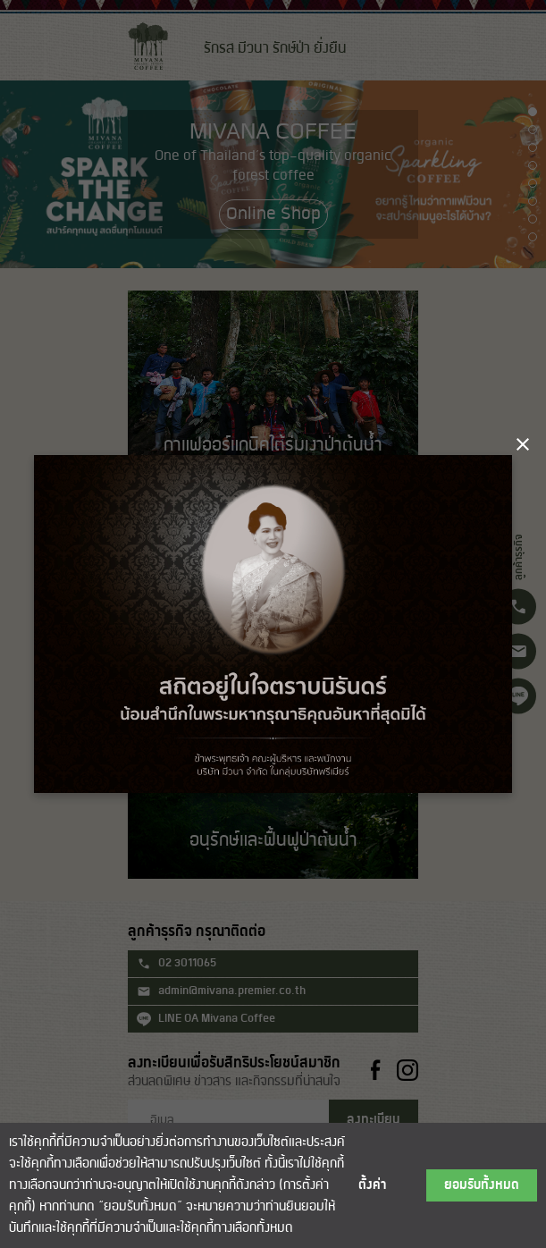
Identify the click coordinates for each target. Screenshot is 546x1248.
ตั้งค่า (372, 1185)
